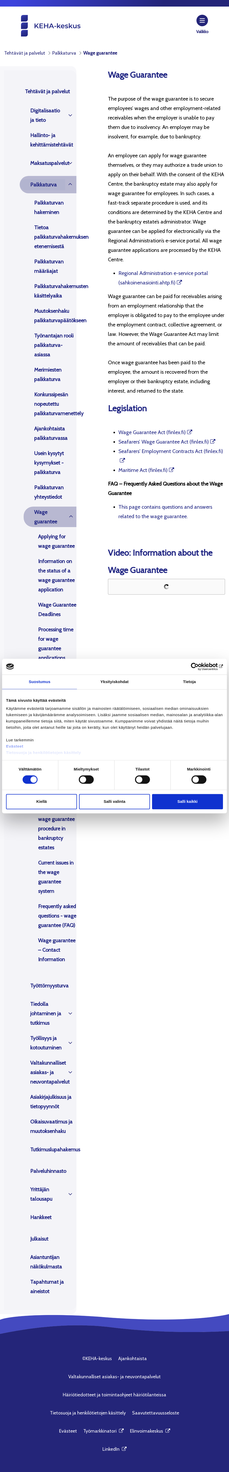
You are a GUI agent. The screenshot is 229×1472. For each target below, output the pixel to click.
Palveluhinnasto (48, 1171)
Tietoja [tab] (189, 681)
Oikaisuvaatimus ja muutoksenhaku (51, 1126)
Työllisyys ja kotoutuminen (45, 1043)
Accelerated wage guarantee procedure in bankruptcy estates (56, 829)
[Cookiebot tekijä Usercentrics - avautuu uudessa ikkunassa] (200, 666)
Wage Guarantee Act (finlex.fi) (152, 432)
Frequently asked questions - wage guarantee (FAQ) (57, 915)
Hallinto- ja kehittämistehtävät (51, 140)
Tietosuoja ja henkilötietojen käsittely (44, 752)
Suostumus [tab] (39, 681)
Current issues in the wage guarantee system (56, 877)
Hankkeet (40, 1217)
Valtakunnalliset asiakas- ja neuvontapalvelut (47, 1072)
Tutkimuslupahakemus (53, 1149)
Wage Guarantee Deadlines (57, 609)
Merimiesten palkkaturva (47, 374)
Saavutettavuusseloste (155, 1413)
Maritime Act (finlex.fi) (143, 470)
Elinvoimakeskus (150, 1431)
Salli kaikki (187, 801)
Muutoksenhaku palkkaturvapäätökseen (55, 316)
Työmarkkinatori (103, 1431)
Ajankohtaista (132, 1358)
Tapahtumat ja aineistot (47, 1286)
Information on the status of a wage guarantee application (56, 575)
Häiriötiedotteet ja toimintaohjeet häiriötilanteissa (114, 1395)
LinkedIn (114, 1449)
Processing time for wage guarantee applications (55, 643)
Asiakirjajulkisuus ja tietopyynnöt (50, 1102)
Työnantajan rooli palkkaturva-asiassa (54, 345)
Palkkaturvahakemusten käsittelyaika (55, 291)
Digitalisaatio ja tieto (45, 115)
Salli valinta (115, 801)
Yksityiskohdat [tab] (114, 681)
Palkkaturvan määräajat (49, 266)
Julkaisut (39, 1239)
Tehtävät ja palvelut (47, 91)
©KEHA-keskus (97, 1358)
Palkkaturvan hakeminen (49, 207)
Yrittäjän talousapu (41, 1194)
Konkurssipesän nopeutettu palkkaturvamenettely (55, 404)
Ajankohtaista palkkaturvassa (50, 433)
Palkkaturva (43, 184)
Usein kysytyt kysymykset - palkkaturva (49, 462)
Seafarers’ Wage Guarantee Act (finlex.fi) (163, 442)
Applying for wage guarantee (56, 541)
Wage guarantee (45, 517)
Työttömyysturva (49, 985)
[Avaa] (70, 115)
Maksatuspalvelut (47, 163)
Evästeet (14, 746)
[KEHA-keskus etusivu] (42, 25)
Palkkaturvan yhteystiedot (49, 492)
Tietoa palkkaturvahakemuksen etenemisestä (55, 236)
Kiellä (41, 801)
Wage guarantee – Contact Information (56, 950)
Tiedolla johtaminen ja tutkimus (45, 1013)
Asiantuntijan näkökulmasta (46, 1262)
